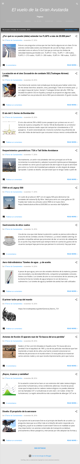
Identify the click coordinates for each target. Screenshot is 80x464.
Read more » (72, 65)
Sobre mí (49, 21)
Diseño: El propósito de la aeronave (19, 411)
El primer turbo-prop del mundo (17, 299)
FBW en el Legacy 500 (12, 187)
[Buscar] (77, 4)
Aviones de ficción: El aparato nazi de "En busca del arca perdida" (33, 337)
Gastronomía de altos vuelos (16, 225)
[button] (76, 36)
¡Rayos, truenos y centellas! (15, 374)
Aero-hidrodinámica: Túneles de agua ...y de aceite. (26, 262)
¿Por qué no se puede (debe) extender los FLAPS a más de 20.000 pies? (36, 36)
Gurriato (70, 21)
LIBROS (28, 21)
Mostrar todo (71, 30)
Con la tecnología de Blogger (40, 456)
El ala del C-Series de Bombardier (18, 113)
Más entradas (40, 448)
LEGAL (59, 21)
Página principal (13, 21)
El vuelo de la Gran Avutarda (40, 9)
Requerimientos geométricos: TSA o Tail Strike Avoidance (30, 150)
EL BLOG (37, 21)
